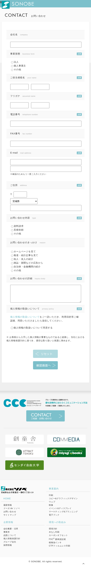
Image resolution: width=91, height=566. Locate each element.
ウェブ (52, 502)
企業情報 (8, 522)
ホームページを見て (23, 251)
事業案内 (54, 488)
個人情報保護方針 (11, 538)
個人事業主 (18, 65)
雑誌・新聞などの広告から (27, 262)
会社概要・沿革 (10, 529)
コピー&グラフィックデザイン (63, 498)
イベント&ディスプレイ (60, 508)
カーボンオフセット (58, 535)
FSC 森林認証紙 (57, 539)
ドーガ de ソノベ (11, 508)
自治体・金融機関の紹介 (26, 266)
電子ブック (54, 515)
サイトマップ (9, 515)
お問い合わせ (9, 511)
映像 (51, 505)
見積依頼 (17, 229)
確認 (45, 365)
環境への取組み (57, 522)
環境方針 (53, 529)
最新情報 (7, 505)
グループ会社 (9, 542)
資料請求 (17, 226)
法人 (15, 62)
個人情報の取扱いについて (25, 317)
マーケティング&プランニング (63, 511)
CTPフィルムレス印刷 (59, 546)
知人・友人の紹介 (22, 259)
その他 (16, 69)
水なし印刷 (54, 532)
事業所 (6, 532)
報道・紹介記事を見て (24, 255)
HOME (7, 498)
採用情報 (7, 545)
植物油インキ (55, 542)
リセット (45, 354)
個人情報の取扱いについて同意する (32, 327)
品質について (9, 535)
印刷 (51, 495)
